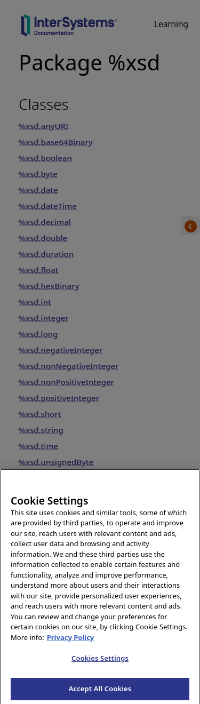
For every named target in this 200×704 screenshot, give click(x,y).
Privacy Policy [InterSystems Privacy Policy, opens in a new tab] (70, 642)
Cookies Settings (100, 663)
